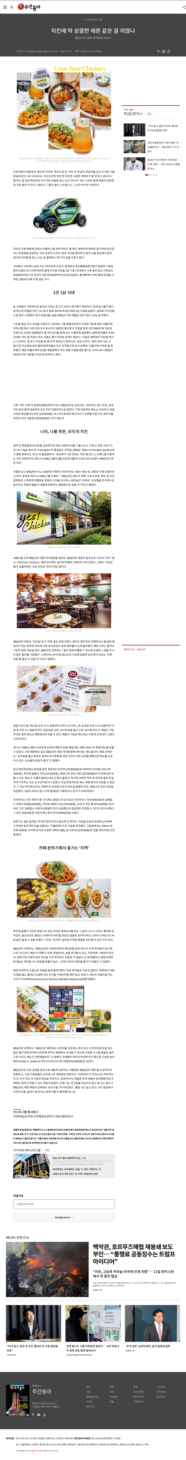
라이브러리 (138, 1397)
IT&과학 (114, 1397)
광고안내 (161, 1397)
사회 (88, 1392)
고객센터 (59, 1438)
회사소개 (20, 1438)
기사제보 (161, 1387)
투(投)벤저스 (133, 114)
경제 (112, 1387)
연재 (135, 1387)
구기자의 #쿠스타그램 (26, 1150)
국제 (112, 1392)
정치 (88, 1387)
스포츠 (89, 1401)
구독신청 (161, 1392)
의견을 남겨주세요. (25, 1204)
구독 (47, 1150)
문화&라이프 (92, 1397)
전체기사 (90, 1406)
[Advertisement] (56, 379)
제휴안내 (50, 1438)
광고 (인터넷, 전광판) (34, 1438)
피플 (112, 1401)
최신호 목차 (139, 1392)
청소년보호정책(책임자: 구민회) (106, 1438)
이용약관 (69, 1438)
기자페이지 (138, 1401)
